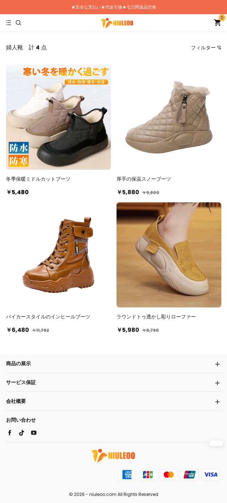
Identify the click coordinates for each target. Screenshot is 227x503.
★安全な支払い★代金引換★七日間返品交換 (113, 7)
